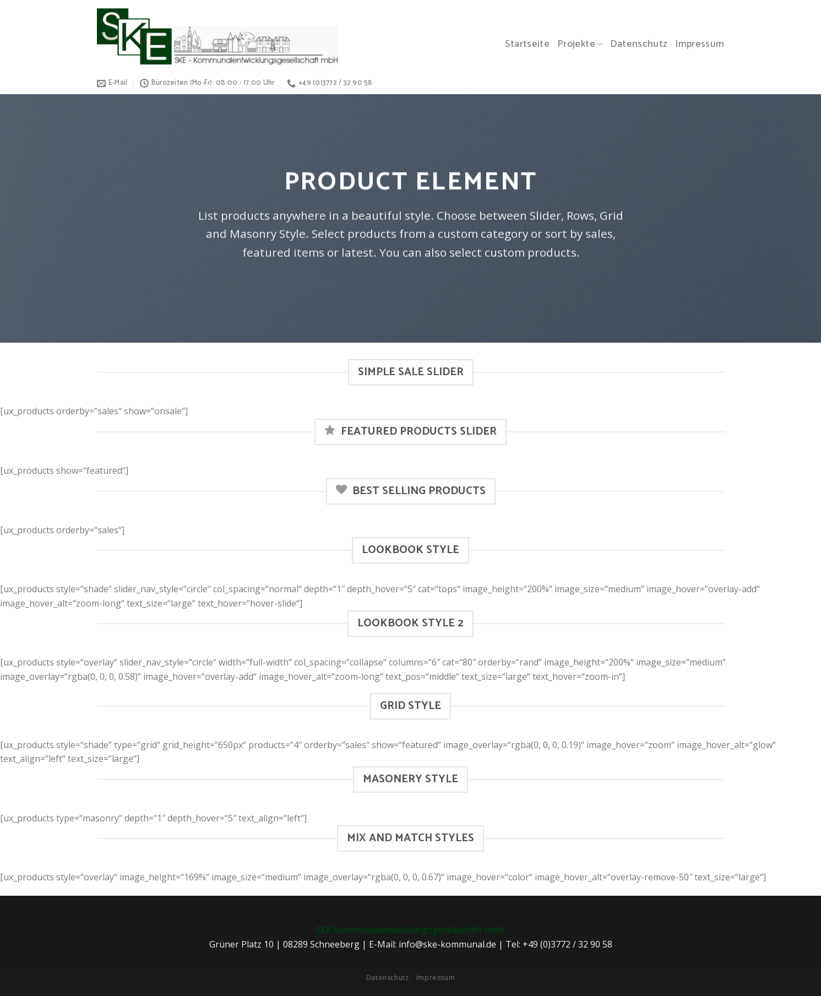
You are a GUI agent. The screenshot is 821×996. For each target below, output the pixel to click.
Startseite (527, 44)
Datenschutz (638, 44)
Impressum (699, 44)
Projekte (579, 44)
